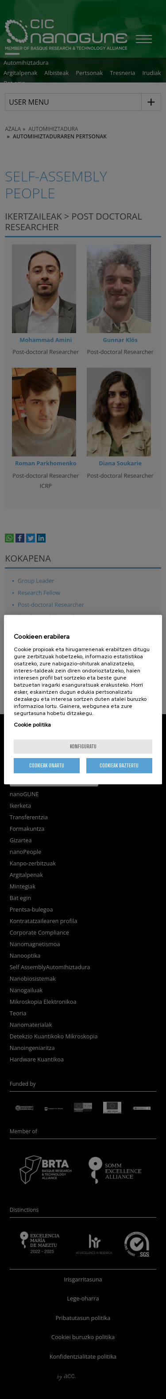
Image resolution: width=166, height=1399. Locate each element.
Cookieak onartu (46, 765)
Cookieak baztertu (119, 765)
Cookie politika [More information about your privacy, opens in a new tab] (32, 724)
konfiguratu (83, 746)
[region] (83, 699)
